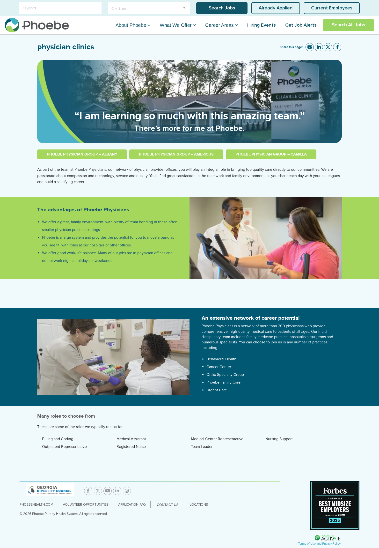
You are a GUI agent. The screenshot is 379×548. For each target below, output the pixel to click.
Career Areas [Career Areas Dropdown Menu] (221, 25)
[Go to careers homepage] (37, 25)
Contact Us (168, 505)
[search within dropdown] (149, 8)
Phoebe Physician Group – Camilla (271, 154)
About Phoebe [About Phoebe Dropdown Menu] (137, 25)
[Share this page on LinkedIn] (319, 47)
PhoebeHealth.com (36, 505)
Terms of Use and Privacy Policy (319, 544)
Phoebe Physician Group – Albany (82, 154)
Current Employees (331, 8)
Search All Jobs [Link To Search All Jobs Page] (348, 25)
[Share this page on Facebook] (337, 47)
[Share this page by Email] (310, 47)
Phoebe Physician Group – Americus (176, 154)
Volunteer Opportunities (86, 505)
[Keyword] (60, 8)
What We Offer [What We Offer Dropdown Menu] (180, 25)
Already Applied (276, 8)
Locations (199, 505)
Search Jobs (222, 8)
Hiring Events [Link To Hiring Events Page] (261, 25)
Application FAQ (132, 505)
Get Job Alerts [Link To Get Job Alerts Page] (301, 25)
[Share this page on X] (328, 47)
